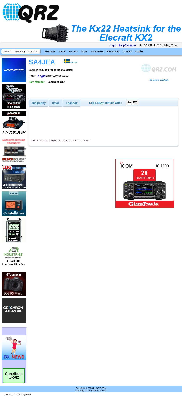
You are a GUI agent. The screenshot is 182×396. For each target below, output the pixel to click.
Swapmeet (97, 51)
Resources (113, 51)
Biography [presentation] (39, 103)
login (113, 45)
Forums (73, 51)
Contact (127, 51)
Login (139, 51)
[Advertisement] (72, 183)
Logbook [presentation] (72, 103)
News (62, 51)
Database (49, 51)
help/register (127, 45)
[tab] (39, 103)
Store (84, 51)
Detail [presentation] (55, 103)
